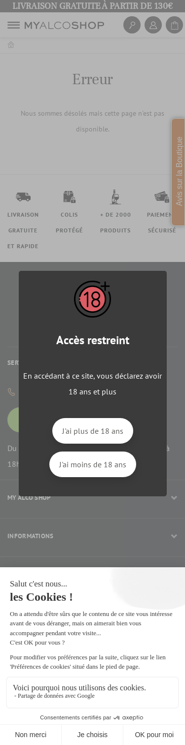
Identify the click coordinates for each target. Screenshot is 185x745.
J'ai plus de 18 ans (92, 431)
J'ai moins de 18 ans (92, 464)
